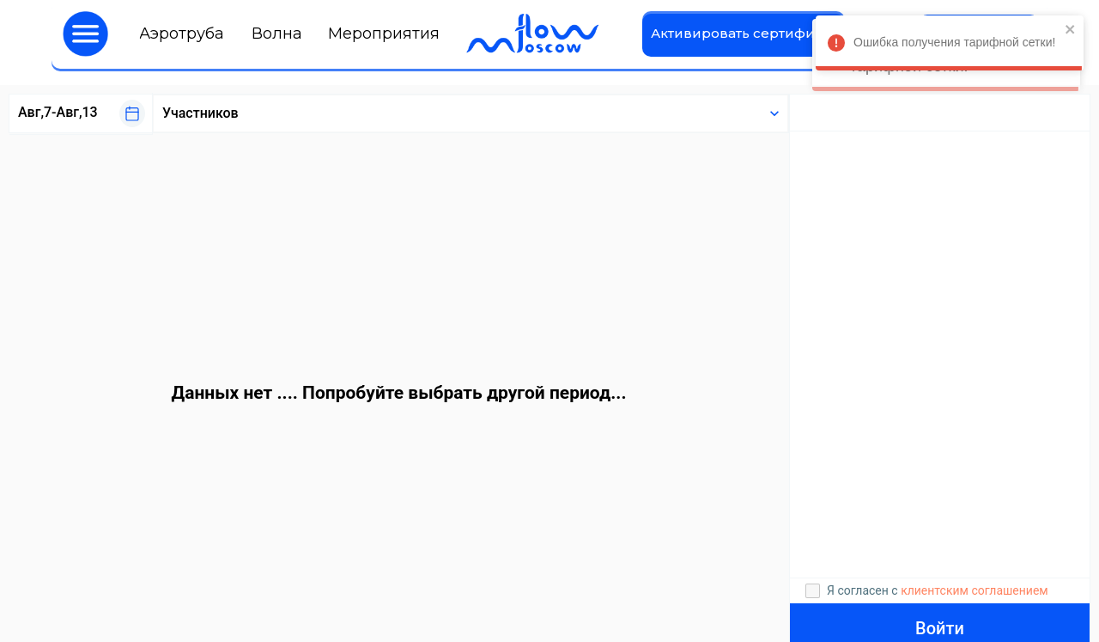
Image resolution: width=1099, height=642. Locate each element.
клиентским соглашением (974, 590)
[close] (1066, 30)
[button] (85, 34)
